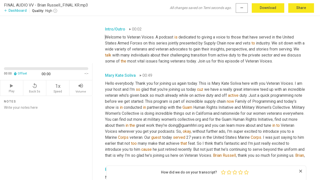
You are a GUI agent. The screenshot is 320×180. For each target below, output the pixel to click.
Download (268, 8)
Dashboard (15, 10)
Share (301, 8)
